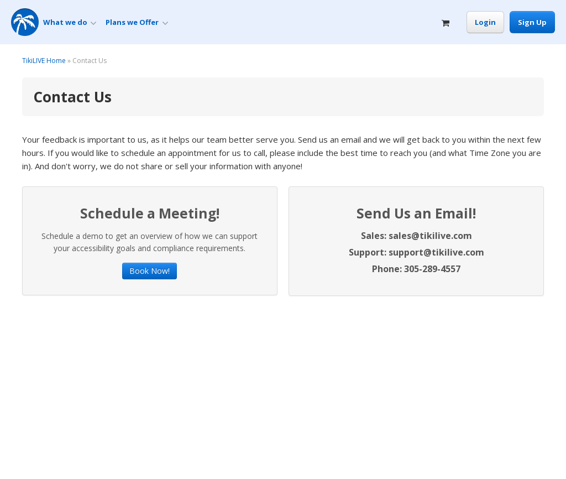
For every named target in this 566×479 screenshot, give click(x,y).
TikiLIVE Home (44, 60)
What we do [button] (70, 22)
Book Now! (149, 270)
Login (485, 22)
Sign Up (532, 22)
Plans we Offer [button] (137, 22)
